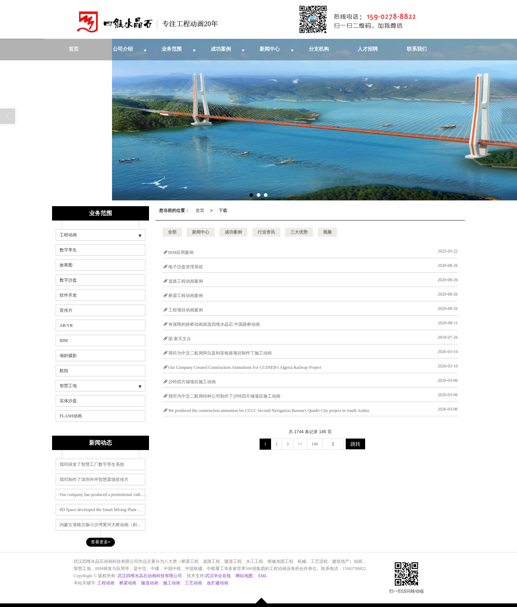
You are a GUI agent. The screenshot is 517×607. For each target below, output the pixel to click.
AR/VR (66, 325)
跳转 (355, 444)
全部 (172, 232)
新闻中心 (200, 232)
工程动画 (68, 234)
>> (300, 443)
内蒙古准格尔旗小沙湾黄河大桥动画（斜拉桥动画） (102, 524)
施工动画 (171, 582)
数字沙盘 (68, 280)
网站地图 (244, 575)
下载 (223, 210)
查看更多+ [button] (101, 542)
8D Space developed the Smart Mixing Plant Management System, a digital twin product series (102, 509)
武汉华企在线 (218, 575)
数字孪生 (68, 249)
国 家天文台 (179, 338)
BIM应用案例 (181, 252)
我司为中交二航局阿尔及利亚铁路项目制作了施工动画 (220, 353)
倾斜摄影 (68, 355)
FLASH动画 (71, 415)
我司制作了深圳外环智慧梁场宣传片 (94, 479)
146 (315, 443)
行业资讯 (266, 232)
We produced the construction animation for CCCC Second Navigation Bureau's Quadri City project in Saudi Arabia (268, 410)
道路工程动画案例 (185, 281)
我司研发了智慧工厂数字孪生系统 (92, 464)
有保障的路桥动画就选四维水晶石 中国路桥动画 (214, 324)
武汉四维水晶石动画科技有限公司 (149, 575)
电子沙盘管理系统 (185, 266)
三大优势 (299, 232)
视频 (327, 232)
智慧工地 (68, 385)
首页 (200, 210)
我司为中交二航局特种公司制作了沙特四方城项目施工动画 (224, 396)
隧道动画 (149, 582)
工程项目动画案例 (185, 309)
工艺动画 (193, 582)
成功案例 (233, 232)
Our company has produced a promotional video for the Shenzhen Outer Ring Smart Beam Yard (102, 494)
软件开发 (68, 295)
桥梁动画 (127, 582)
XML (262, 575)
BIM (64, 340)
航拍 (64, 370)
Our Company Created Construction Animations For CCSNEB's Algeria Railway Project (244, 367)
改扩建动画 (217, 582)
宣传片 (66, 310)
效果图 (66, 265)
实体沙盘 (68, 400)
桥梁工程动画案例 (185, 295)
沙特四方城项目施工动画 (192, 381)
